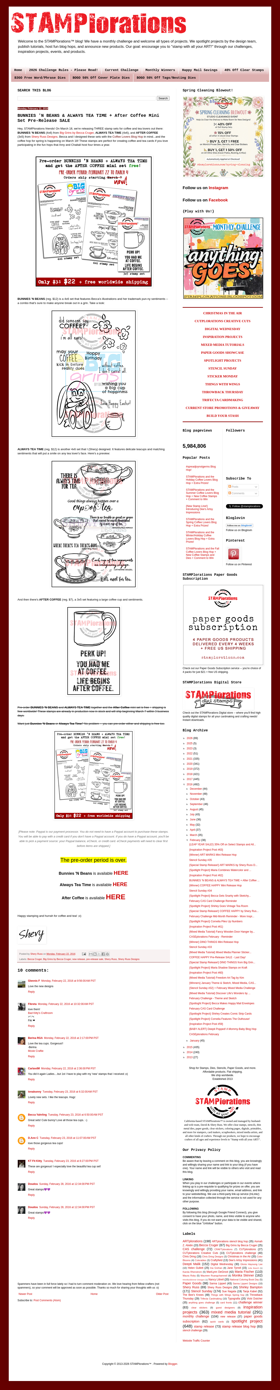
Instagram (218, 187)
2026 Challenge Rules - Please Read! (63, 70)
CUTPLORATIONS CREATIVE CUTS (222, 321)
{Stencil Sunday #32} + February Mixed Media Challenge (222, 988)
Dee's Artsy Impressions (243, 1260)
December (196, 788)
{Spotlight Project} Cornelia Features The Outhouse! (219, 1018)
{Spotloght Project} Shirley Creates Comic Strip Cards (220, 1013)
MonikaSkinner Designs (194, 1279)
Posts (233, 486)
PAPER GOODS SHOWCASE (222, 352)
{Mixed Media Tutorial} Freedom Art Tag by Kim (216, 977)
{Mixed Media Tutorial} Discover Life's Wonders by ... (219, 993)
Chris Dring (189, 1256)
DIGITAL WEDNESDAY (222, 329)
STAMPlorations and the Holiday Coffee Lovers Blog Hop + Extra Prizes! (202, 480)
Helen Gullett (195, 1267)
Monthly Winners (160, 70)
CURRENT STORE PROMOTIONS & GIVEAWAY (222, 408)
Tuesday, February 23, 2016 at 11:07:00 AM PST (68, 1137)
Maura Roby (189, 1275)
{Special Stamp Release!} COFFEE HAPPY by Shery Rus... (224, 911)
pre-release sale (94, 959)
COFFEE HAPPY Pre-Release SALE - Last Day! (217, 957)
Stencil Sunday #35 (200, 860)
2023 (190, 748)
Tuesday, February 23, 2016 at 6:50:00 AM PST (75, 1114)
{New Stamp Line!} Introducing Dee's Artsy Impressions (199, 509)
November (196, 793)
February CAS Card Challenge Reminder (213, 901)
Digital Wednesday (222, 1264)
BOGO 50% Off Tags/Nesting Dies (166, 78)
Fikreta (32, 1004)
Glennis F (34, 980)
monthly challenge (196, 1316)
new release (78, 959)
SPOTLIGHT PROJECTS (222, 360)
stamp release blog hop (239, 1326)
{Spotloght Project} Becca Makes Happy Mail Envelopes (221, 1003)
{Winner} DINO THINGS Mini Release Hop (214, 942)
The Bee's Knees (193, 1294)
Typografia (234, 1298)
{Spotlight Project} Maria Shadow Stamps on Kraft (218, 967)
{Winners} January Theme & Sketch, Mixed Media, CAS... (222, 983)
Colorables (200, 1260)
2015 (190, 1047)
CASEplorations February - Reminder (211, 936)
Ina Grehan (216, 1268)
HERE (121, 873)
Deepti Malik (192, 1264)
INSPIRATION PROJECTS (222, 337)
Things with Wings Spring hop (227, 1295)
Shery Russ (111, 959)
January (195, 1040)
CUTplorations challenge (241, 1253)
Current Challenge (121, 70)
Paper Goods (192, 1283)
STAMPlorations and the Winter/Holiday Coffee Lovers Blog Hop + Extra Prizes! (200, 537)
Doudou (33, 1184)
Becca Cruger (35, 959)
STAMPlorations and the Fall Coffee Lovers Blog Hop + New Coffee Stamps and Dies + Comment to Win (202, 553)
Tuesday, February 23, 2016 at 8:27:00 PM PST (70, 1160)
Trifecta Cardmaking (211, 1298)
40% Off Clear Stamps (244, 70)
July (192, 814)
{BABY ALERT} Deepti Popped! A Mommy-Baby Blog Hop (222, 1029)
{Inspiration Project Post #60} (206, 972)
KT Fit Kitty (35, 1160)
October (195, 799)
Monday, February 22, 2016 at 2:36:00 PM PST (68, 1068)
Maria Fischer (244, 1271)
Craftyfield (216, 1260)
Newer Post (25, 1294)
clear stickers (199, 1307)
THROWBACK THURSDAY (222, 392)
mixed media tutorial (231, 1312)
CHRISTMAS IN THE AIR (222, 313)
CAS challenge (194, 1249)
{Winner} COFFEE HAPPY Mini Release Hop (215, 885)
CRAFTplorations (223, 1249)
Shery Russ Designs (45, 136)
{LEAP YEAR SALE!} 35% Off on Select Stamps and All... (222, 844)
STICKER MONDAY (222, 376)
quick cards (217, 1321)
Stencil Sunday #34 (200, 890)
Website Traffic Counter (196, 1340)
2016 (190, 784)
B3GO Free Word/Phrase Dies (40, 78)
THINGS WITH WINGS (222, 384)
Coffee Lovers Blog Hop (127, 136)
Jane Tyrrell (234, 1267)
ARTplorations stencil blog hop (230, 1241)
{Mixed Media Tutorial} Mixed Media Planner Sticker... (220, 952)
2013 (190, 1057)
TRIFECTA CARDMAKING (222, 400)
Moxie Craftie (36, 1050)
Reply (31, 991)
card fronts (226, 1302)
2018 (190, 774)
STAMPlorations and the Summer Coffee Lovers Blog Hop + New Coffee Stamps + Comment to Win (202, 494)
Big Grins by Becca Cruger (77, 132)
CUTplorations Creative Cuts (200, 1253)
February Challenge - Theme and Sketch (213, 998)
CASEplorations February (204, 1034)
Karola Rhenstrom (192, 1272)
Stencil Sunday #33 (200, 947)
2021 (190, 758)
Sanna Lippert (218, 1283)
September (196, 804)
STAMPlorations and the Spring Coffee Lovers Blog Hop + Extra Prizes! (201, 522)
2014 (190, 1052)
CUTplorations (247, 1249)
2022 (190, 753)
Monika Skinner (243, 1275)
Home (18, 70)
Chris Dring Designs (212, 1256)
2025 (190, 743)
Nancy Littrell (216, 1279)
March (194, 835)
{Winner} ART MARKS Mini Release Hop (212, 854)
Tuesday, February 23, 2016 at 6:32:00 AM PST (70, 1091)
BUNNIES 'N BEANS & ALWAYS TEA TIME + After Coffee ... (224, 880)
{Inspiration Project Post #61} (206, 926)
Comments (236, 493)
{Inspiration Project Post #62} (206, 875)
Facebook (218, 200)
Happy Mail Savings (199, 70)
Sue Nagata (229, 1291)
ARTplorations (193, 1241)
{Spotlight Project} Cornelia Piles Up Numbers (215, 921)
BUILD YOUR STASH (222, 416)
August (194, 809)
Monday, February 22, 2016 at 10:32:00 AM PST (66, 1004)
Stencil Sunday (201, 1291)
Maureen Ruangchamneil (214, 1275)
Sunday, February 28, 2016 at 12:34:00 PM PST (67, 1184)
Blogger (172, 1363)
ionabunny (34, 1091)
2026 (190, 738)
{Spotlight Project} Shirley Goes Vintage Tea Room (218, 906)
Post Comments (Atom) (47, 1300)
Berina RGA (35, 1038)
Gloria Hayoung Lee (251, 1264)
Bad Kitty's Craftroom (40, 1013)
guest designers (225, 1307)
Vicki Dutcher (254, 1298)
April (193, 829)
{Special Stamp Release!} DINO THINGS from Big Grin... (222, 962)
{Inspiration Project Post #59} (206, 1024)
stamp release (204, 1326)
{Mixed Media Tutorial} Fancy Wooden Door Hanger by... (222, 931)
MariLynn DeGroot (217, 1271)
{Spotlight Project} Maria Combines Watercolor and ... (220, 870)
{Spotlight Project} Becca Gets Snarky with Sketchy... (220, 895)
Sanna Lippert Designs (245, 1283)
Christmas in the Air (239, 1256)
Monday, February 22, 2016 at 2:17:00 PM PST (71, 1038)
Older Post (162, 1294)
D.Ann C (33, 1137)
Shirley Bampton (250, 1287)
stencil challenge (192, 1330)
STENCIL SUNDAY (222, 368)
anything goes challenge (202, 1302)
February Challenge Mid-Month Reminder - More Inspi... (221, 916)
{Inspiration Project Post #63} (206, 849)
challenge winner (250, 1302)
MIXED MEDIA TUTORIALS (222, 345)
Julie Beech (253, 1268)
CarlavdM (34, 1068)
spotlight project (246, 1321)
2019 (190, 768)
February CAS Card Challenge (207, 1008)
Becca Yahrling (37, 1114)
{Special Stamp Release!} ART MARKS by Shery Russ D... (223, 865)
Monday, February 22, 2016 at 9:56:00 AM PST (68, 980)
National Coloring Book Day (244, 1279)
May (193, 824)
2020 (190, 763)
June (193, 819)
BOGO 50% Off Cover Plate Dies (101, 78)
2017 (190, 779)
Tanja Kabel (250, 1291)
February (195, 840)
